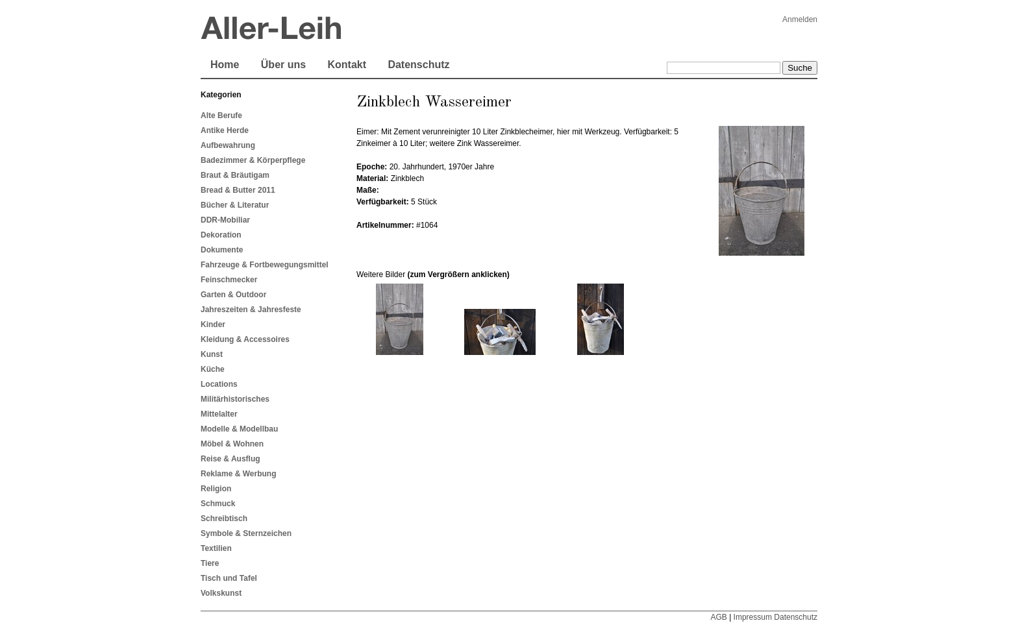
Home (224, 64)
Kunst (212, 354)
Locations (219, 384)
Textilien (216, 548)
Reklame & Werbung (238, 473)
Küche (213, 369)
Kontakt (346, 64)
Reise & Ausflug (230, 458)
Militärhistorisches (235, 399)
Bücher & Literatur (235, 205)
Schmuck (218, 503)
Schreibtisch (224, 518)
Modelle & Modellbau (239, 429)
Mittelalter (219, 414)
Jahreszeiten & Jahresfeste (251, 309)
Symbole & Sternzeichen (246, 533)
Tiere (210, 563)
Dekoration (221, 234)
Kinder (213, 324)
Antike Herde (225, 130)
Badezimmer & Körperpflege (253, 160)
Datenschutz (418, 64)
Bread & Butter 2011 (238, 190)
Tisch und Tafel (229, 578)
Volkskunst (221, 593)
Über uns (283, 64)
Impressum (753, 617)
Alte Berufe (221, 115)
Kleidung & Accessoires (245, 339)
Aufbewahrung (228, 145)
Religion (216, 488)
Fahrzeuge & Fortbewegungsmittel (265, 264)
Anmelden (799, 19)
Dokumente (222, 249)
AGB (718, 617)
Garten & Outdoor (233, 294)
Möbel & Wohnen (232, 443)
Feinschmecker (229, 279)
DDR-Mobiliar (225, 220)
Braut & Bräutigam (235, 175)
